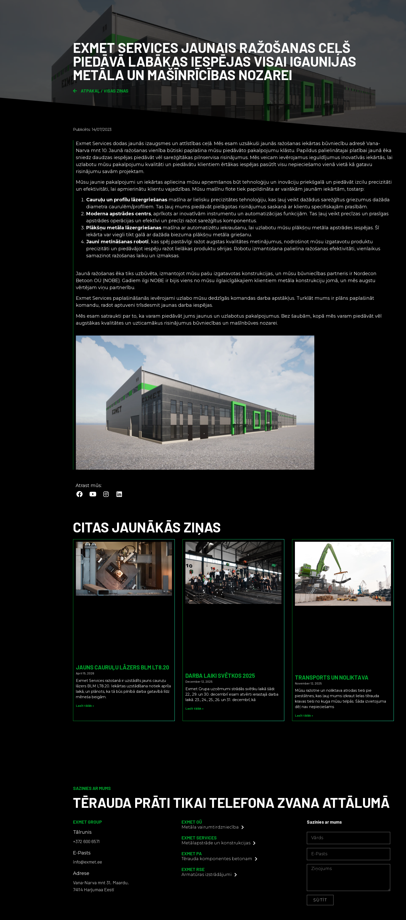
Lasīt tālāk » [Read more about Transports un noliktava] (304, 715)
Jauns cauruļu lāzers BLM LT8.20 (122, 667)
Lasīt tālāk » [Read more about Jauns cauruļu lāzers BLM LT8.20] (85, 705)
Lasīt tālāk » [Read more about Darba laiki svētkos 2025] (194, 708)
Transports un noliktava (331, 677)
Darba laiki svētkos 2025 (220, 675)
